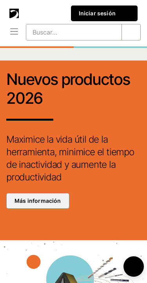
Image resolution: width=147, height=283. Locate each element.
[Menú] (14, 32)
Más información (38, 200)
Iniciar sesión (104, 13)
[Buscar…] (64, 32)
